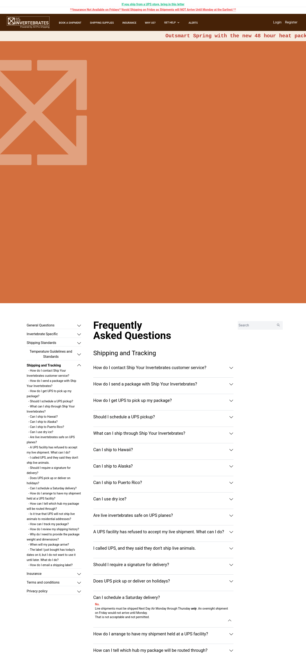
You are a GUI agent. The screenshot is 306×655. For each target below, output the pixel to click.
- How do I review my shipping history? (53, 529)
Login (277, 22)
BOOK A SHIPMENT (70, 22)
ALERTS (193, 22)
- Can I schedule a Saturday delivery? (52, 488)
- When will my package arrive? (48, 544)
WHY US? (150, 22)
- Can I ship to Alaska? (43, 421)
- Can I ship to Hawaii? (43, 416)
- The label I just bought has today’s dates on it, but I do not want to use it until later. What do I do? (51, 555)
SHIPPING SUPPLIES (102, 22)
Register (291, 22)
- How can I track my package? (48, 524)
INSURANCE (129, 22)
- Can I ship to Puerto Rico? (46, 427)
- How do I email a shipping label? (50, 565)
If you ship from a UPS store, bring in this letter (153, 4)
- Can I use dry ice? (40, 432)
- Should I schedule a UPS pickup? (50, 401)
